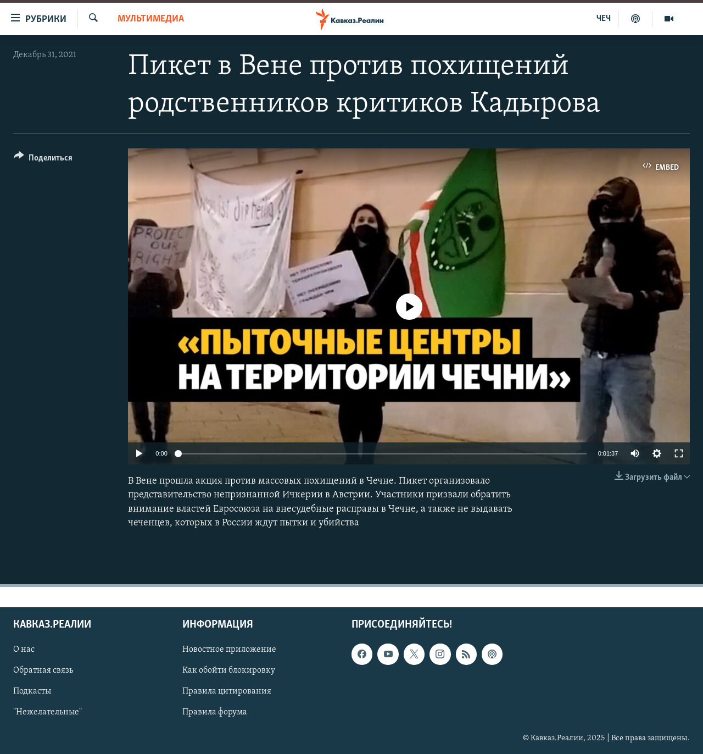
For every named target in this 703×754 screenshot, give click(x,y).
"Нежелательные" (47, 712)
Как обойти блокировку (228, 670)
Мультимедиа (151, 19)
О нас (24, 649)
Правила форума (214, 712)
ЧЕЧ (603, 18)
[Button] (43, 159)
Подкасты (32, 691)
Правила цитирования (226, 691)
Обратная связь (43, 670)
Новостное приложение (229, 649)
